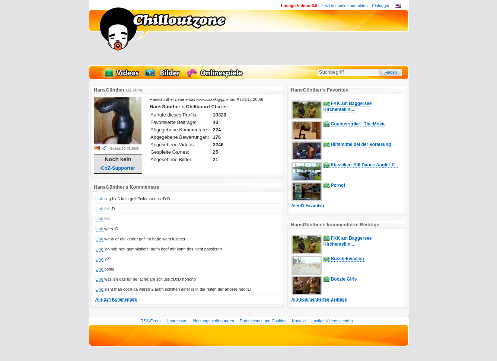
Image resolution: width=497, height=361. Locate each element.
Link (99, 199)
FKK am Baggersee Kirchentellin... (348, 106)
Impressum (177, 321)
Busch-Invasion (347, 258)
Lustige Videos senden (332, 321)
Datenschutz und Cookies (263, 321)
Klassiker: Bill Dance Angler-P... (364, 164)
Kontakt (299, 321)
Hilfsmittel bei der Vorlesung (361, 144)
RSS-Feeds (151, 321)
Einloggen (381, 5)
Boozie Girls (344, 279)
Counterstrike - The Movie (358, 124)
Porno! (338, 185)
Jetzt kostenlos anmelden (344, 5)
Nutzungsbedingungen (213, 321)
